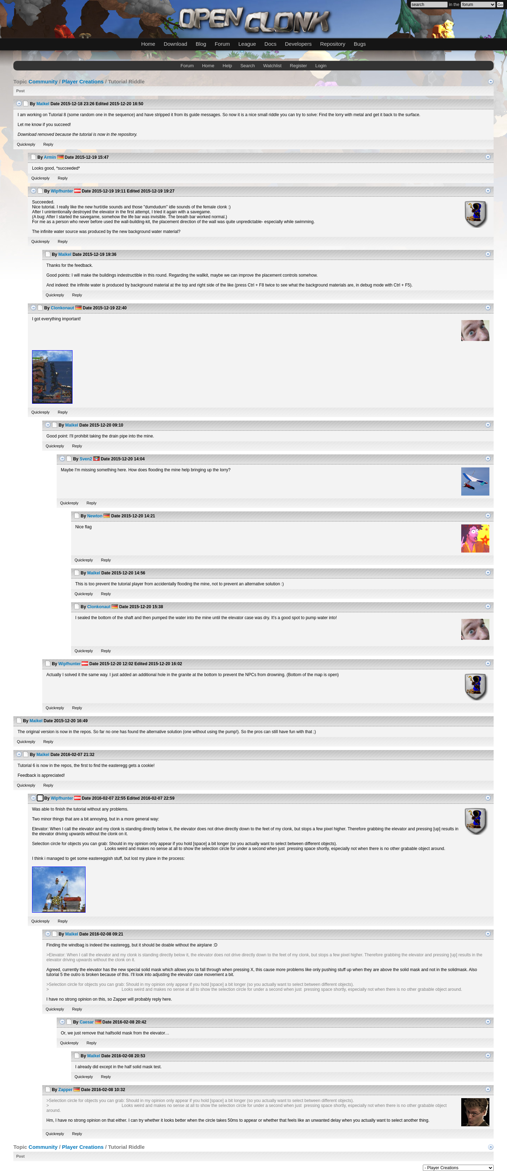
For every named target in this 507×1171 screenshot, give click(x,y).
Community (43, 81)
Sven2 (86, 459)
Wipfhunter (62, 191)
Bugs (360, 44)
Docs (270, 44)
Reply (48, 144)
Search (247, 65)
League (247, 44)
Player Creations (83, 81)
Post (20, 91)
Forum (222, 44)
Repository (332, 44)
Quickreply (26, 144)
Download (175, 44)
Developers (298, 44)
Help (227, 65)
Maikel (42, 103)
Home (148, 44)
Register (298, 65)
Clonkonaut (62, 308)
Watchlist (272, 65)
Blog (201, 44)
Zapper (65, 1089)
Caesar (87, 1022)
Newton (94, 516)
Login (320, 65)
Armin (50, 157)
